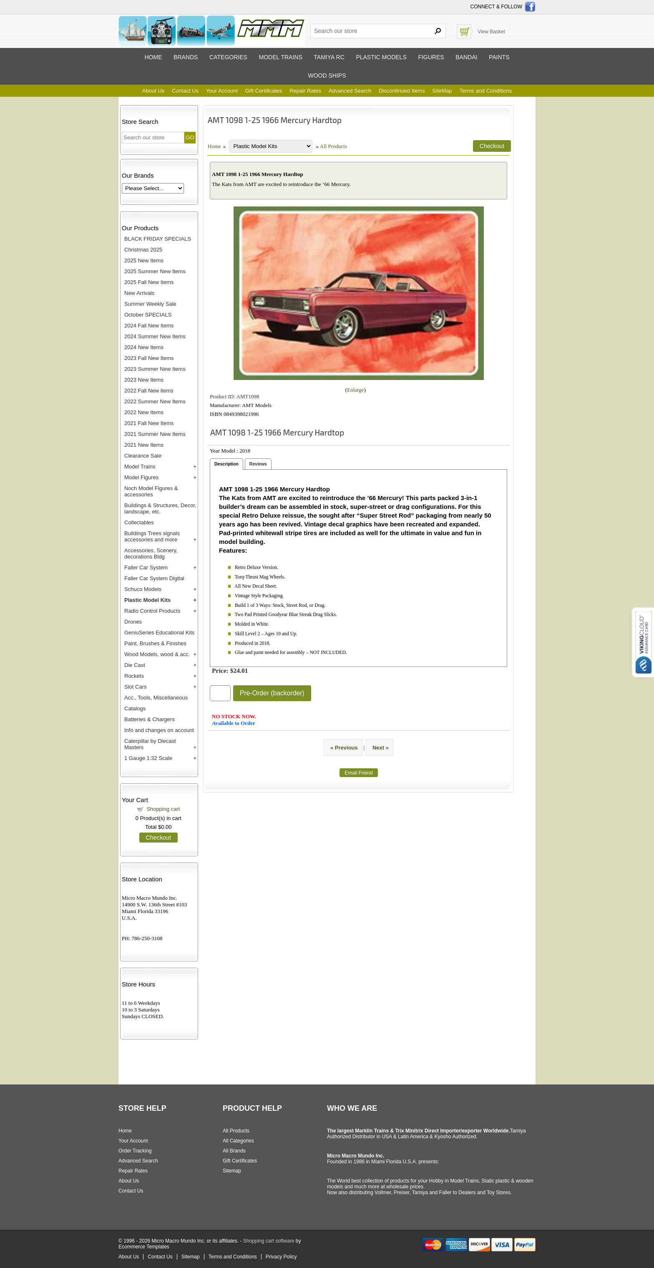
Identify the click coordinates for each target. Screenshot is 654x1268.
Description (226, 463)
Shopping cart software (268, 1241)
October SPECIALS (147, 315)
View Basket (491, 32)
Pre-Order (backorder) (272, 693)
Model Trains (139, 466)
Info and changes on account (159, 730)
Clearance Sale (142, 456)
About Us (153, 91)
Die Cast (134, 665)
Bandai (466, 57)
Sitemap (232, 1171)
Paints (499, 57)
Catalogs (135, 708)
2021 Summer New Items (155, 434)
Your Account (222, 91)
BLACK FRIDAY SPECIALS (157, 239)
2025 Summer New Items (155, 271)
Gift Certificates (263, 91)
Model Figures (141, 477)
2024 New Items (144, 347)
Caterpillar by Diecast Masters (150, 744)
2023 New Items (144, 380)
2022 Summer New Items (155, 401)
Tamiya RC (329, 57)
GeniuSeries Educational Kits (159, 632)
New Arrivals (139, 293)
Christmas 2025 (143, 250)
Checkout (158, 837)
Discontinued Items (402, 91)
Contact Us (185, 91)
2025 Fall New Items (149, 282)
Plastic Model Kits (147, 600)
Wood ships (327, 75)
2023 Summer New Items (155, 369)
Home (153, 57)
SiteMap (442, 91)
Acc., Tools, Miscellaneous (156, 697)
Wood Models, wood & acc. (157, 654)
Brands (186, 57)
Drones (133, 622)
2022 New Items (144, 412)
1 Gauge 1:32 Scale (148, 758)
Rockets (134, 676)
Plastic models (381, 57)
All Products (333, 146)
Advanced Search (350, 91)
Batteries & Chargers (149, 719)
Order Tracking (134, 1151)
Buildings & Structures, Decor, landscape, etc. (160, 508)
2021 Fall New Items (149, 423)
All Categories (238, 1141)
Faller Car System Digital (154, 578)
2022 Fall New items (149, 390)
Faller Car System (146, 567)
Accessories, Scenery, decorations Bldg (151, 553)
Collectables (139, 522)
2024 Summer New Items (155, 336)
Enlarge (355, 390)
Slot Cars (135, 687)
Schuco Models (142, 589)
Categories (228, 57)
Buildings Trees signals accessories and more (152, 536)
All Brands (234, 1151)
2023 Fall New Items (149, 358)
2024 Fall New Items (149, 325)
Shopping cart (163, 809)
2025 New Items (144, 260)
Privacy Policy (281, 1257)
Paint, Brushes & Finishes (155, 643)
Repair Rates (305, 91)
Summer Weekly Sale (150, 304)
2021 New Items (144, 445)
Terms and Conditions (485, 91)
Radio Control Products (152, 611)
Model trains (280, 57)
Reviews (258, 463)
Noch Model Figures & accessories (151, 491)
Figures (431, 57)
